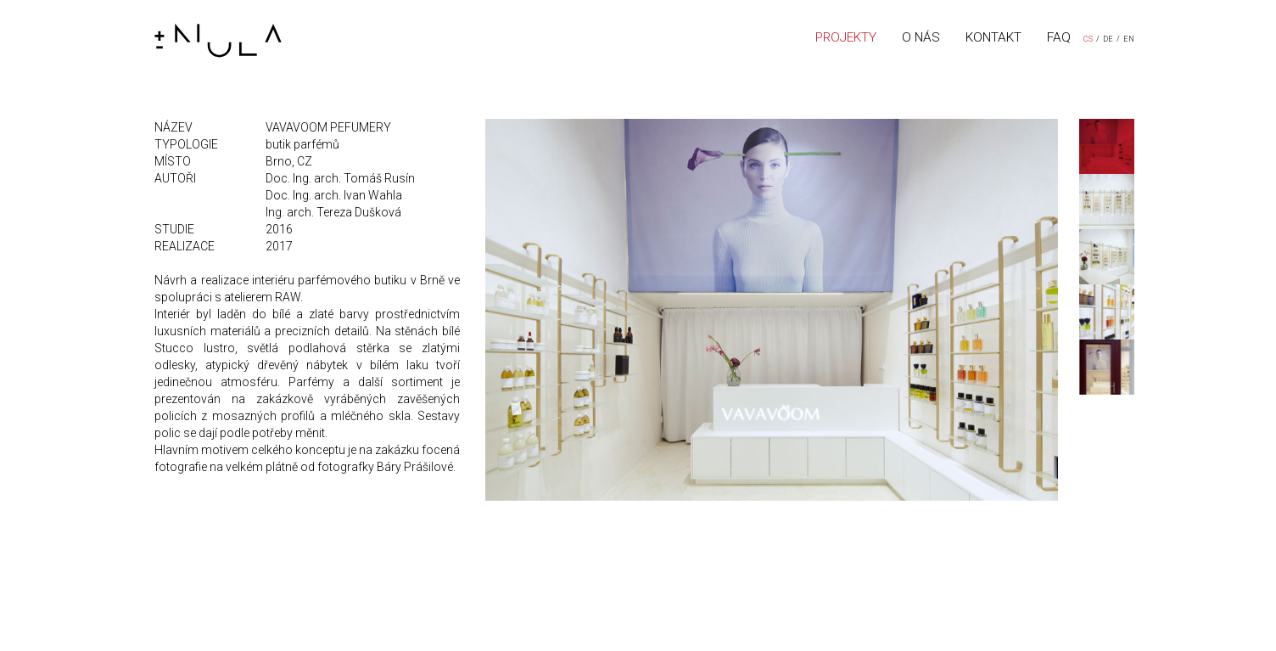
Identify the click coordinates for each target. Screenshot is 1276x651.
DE (1108, 38)
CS (1088, 38)
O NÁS (921, 37)
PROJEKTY (845, 37)
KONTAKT (993, 37)
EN (1128, 38)
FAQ (1059, 37)
